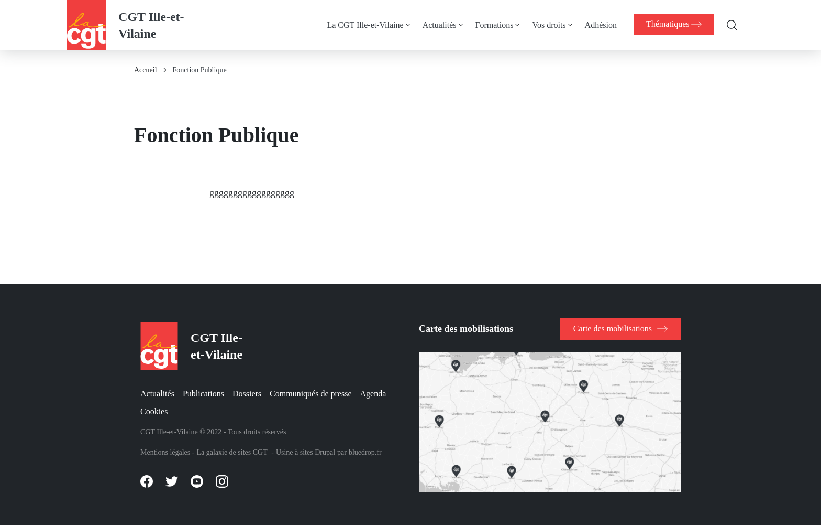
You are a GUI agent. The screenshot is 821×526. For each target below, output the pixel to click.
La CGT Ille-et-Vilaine (362, 24)
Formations (491, 24)
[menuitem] (371, 25)
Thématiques (672, 24)
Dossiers (246, 393)
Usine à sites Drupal (305, 452)
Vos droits (545, 24)
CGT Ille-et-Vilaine (151, 25)
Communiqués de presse (310, 393)
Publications (203, 393)
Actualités (436, 24)
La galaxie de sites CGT (231, 452)
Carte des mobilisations (612, 328)
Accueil (145, 70)
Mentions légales (165, 452)
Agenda (373, 393)
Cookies (154, 411)
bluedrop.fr (365, 452)
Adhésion (597, 24)
